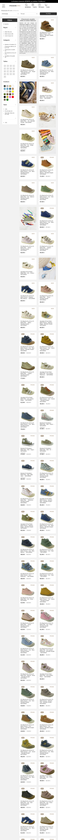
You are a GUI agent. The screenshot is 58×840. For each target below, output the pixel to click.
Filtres (48, 13)
